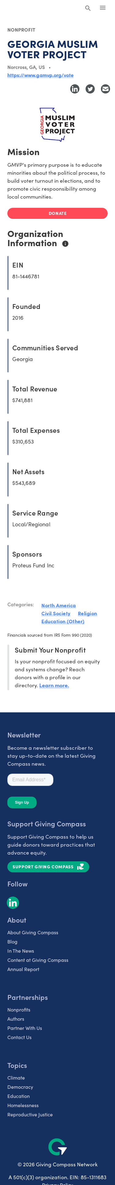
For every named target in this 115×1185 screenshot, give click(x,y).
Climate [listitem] (16, 1077)
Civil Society (56, 613)
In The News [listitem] (20, 950)
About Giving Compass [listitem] (32, 932)
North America (58, 605)
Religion (87, 613)
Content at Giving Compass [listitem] (37, 959)
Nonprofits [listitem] (18, 1009)
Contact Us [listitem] (19, 1037)
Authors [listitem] (15, 1018)
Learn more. (54, 685)
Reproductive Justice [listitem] (30, 1114)
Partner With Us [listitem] (24, 1027)
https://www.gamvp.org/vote (40, 74)
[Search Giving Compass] (88, 8)
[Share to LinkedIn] (74, 88)
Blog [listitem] (12, 941)
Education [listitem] (18, 1095)
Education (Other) (63, 621)
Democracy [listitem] (20, 1086)
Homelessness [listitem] (23, 1105)
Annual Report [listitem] (23, 969)
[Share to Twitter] (90, 88)
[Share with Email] (105, 88)
